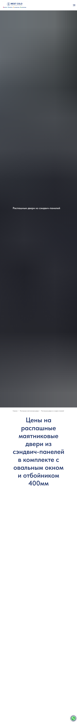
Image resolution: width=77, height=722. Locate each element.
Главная (15, 411)
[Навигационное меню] (74, 5)
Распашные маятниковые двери (29, 411)
